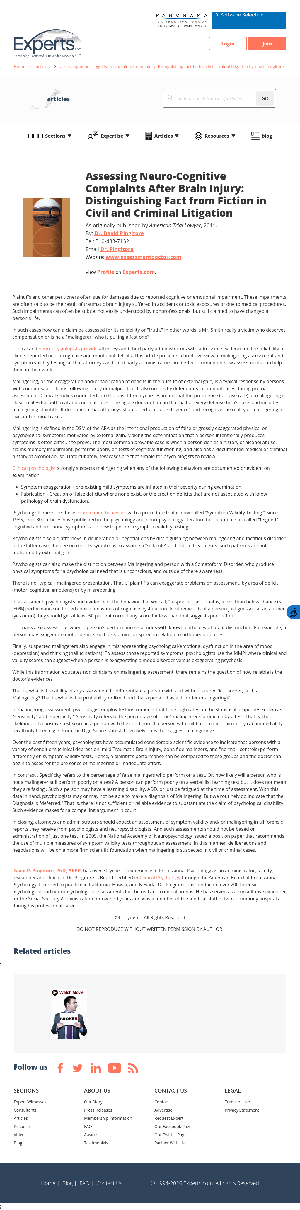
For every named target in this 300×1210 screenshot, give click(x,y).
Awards (91, 1134)
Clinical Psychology (159, 877)
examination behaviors (101, 512)
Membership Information (108, 1118)
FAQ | (87, 1183)
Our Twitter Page (170, 1134)
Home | (50, 1183)
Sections (55, 136)
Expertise (112, 136)
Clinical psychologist (34, 468)
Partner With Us (169, 1143)
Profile (105, 271)
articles (43, 66)
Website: (133, 256)
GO (265, 98)
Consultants (25, 1110)
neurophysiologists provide (68, 348)
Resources (216, 136)
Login (227, 43)
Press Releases (98, 1110)
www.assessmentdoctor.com (143, 256)
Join (267, 43)
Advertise (163, 1110)
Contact (161, 1102)
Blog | (69, 1183)
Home (19, 66)
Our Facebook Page (172, 1126)
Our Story (93, 1102)
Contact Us (109, 1183)
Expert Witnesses (30, 1102)
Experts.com (138, 271)
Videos (20, 1134)
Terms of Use (237, 1102)
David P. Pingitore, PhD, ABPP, (47, 870)
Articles (163, 136)
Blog (18, 1143)
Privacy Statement (242, 1110)
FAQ (88, 1126)
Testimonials (96, 1143)
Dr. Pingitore (116, 248)
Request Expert (168, 1118)
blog (267, 136)
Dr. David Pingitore (119, 233)
